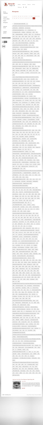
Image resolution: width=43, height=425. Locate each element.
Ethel (33, 147)
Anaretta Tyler (26, 53)
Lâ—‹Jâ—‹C (21, 232)
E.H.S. (24, 121)
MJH (19, 270)
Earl (39, 121)
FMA (39, 155)
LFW (13, 234)
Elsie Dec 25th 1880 (33, 138)
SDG (27, 317)
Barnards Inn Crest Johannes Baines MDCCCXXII (20, 66)
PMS (13, 294)
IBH (27, 200)
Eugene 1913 (38, 147)
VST (22, 355)
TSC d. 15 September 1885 (29, 347)
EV (23, 149)
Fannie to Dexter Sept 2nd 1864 (35, 153)
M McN (32, 247)
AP (13, 55)
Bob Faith (17, 70)
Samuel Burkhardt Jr (19, 315)
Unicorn (24, 349)
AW (22, 57)
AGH (30, 38)
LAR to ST (37, 230)
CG (31, 83)
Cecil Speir (38, 81)
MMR (20, 272)
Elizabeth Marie (31, 136)
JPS (36, 221)
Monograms (5, 22)
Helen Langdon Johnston (36, 189)
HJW (23, 196)
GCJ (36, 166)
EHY (28, 134)
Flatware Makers (6, 18)
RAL (24, 296)
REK (26, 298)
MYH (37, 279)
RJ (29, 302)
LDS (36, 232)
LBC (25, 232)
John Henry (14, 219)
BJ (30, 68)
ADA (19, 36)
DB (32, 104)
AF (38, 36)
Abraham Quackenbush (19, 34)
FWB (21, 164)
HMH (32, 196)
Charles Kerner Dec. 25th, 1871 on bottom (25, 85)
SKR (19, 321)
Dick (35, 108)
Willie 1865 (36, 368)
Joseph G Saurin (15, 221)
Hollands (14, 198)
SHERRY (22, 319)
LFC (39, 232)
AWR (17, 64)
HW (13, 200)
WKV (33, 370)
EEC (21, 132)
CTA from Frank (15, 102)
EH (19, 134)
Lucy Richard (18, 245)
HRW (32, 198)
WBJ (19, 364)
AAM (33, 32)
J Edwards (28, 204)
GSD (30, 179)
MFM (20, 266)
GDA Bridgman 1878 (16, 168)
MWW (28, 279)
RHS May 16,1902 (25, 302)
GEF (24, 168)
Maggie (36, 249)
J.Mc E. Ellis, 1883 (36, 206)
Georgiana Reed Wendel (27, 172)
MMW (24, 272)
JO (33, 217)
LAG (13, 230)
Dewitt (25, 108)
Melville (25, 262)
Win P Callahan (23, 370)
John (38, 217)
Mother (38, 272)
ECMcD (26, 125)
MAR (35, 251)
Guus (33, 179)
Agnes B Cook (38, 38)
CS (23, 100)
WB (16, 364)
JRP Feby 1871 (20, 223)
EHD (25, 134)
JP (25, 221)
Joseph (22, 219)
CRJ (39, 98)
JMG (21, 217)
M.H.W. (14, 249)
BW (13, 72)
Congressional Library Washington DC (34, 91)
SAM (13, 315)
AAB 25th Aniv (28, 32)
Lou (19, 240)
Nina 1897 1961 (18, 287)
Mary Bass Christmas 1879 (21, 255)
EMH (32, 140)
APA (16, 55)
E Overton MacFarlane (31, 119)
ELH (17, 136)
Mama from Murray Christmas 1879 (24, 251)
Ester (26, 147)
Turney (39, 347)
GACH (39, 164)
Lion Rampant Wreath (27, 236)
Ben (35, 66)
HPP (20, 198)
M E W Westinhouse (21, 247)
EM (19, 140)
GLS (39, 174)
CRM (13, 100)
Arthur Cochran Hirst (30, 55)
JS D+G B (37, 223)
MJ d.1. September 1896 (35, 268)
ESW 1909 (29, 147)
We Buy (33, 4)
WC (25, 364)
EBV (39, 123)
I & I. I (17, 200)
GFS (20, 174)
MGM (36, 266)
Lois (33, 238)
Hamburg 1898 (35, 181)
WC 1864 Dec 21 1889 (31, 364)
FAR (16, 155)
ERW (20, 147)
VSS (19, 355)
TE (26, 330)
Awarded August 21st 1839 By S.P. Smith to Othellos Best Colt (22, 59)
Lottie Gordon (15, 240)
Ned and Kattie (29, 285)
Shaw (13, 319)
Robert (28, 304)
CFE (28, 83)
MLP (38, 270)
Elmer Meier (24, 138)
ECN (30, 125)
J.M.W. (30, 206)
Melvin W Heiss (34, 262)
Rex (13, 302)
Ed (35, 125)
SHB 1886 (17, 319)
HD (24, 189)
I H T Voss (20, 200)
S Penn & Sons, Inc (29, 311)
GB (16, 166)
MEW (34, 264)
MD (13, 262)
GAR (13, 166)
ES (23, 147)
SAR (32, 315)
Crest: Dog (26, 98)
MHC (13, 268)
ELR (28, 138)
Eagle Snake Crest (35, 121)
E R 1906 (37, 119)
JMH (24, 217)
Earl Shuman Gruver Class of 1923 (18, 123)
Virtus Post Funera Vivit (25, 353)
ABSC (30, 34)
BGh (13, 68)
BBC (33, 66)
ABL (13, 34)
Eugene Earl (14, 149)
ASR (13, 57)
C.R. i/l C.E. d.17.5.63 (33, 72)
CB (25, 81)
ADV (29, 36)
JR (13, 223)
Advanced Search (5, 27)
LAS (13, 232)
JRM (15, 223)
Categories (5, 17)
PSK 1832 (33, 294)
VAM (29, 351)
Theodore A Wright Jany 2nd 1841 (22, 336)
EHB (22, 134)
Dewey (21, 108)
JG (24, 215)
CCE (34, 81)
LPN (38, 240)
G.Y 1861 (34, 164)
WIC (20, 368)
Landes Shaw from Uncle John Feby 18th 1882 (27, 230)
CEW (25, 83)
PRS (30, 294)
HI (13, 196)
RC (32, 296)
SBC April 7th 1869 (16, 317)
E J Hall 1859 (19, 119)
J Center (24, 204)
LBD (28, 232)
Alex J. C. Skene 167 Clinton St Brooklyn (22, 42)
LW (24, 245)
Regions (4, 20)
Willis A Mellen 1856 (16, 370)
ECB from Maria (18, 125)
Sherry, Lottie (27, 319)
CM (31, 89)
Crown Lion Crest (18, 100)
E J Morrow (24, 119)
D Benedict (32, 102)
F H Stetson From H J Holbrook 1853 (18, 151)
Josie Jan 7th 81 (21, 221)
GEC (21, 168)
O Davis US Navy (35, 287)
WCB (37, 364)
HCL (22, 189)
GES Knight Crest (15, 174)
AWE (13, 64)
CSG (36, 100)
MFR (23, 266)
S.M (33, 311)
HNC (38, 196)
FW (17, 164)
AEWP (36, 36)
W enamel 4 (32, 355)
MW (21, 279)
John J (19, 219)
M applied (35, 245)
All (33, 18)
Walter (14, 360)
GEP (38, 172)
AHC (19, 40)
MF (37, 264)
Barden (34, 64)
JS (34, 223)
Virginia (19, 353)
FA (30, 151)
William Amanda (30, 368)
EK (36, 134)
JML (27, 217)
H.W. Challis (23, 181)
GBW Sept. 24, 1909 (25, 166)
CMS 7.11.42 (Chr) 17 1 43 (17, 91)
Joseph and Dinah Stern (28, 219)
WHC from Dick (15, 368)
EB (33, 123)
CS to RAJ (26, 100)
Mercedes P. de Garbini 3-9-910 (17, 264)
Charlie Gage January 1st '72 (17, 87)
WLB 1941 (37, 370)
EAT (25, 123)
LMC (27, 238)
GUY (37, 179)
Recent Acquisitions (5, 12)
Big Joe (24, 68)
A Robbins (23, 32)
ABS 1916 (25, 34)
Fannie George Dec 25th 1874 (25, 153)
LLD (23, 238)
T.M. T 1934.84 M (15, 330)
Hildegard (16, 196)
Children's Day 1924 (26, 87)
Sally (38, 313)
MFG (16, 266)
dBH (35, 104)
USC (27, 349)
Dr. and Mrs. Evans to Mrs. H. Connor (32, 115)
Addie (26, 36)
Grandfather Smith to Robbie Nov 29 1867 (19, 179)
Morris (35, 272)
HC (19, 189)
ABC (36, 32)
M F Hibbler (27, 247)
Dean (38, 104)
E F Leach (14, 119)
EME (29, 140)
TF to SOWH (30, 330)
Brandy (30, 70)
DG (28, 108)
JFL (18, 215)
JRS (24, 223)
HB (16, 189)
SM (31, 321)
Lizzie (18, 238)
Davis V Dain (28, 104)
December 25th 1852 (16, 108)
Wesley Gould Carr (25, 366)
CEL (13, 83)
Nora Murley (24, 287)
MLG (31, 270)
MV (18, 279)
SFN (38, 317)
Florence (36, 155)
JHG (32, 215)
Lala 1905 (17, 230)
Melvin (29, 262)
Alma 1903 (14, 49)
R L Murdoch (15, 296)
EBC (36, 123)
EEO (24, 132)
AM (21, 49)
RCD (38, 296)
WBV (22, 364)
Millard (17, 268)
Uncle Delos (19, 349)
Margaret (14, 253)
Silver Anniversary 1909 (34, 319)
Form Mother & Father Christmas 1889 (28, 157)
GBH (19, 166)
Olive (28, 289)
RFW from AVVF (18, 302)
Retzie (34, 300)
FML (16, 157)
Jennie (37, 213)
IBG (24, 200)
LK (21, 238)
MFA (13, 266)
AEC (32, 36)
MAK (17, 251)
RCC (35, 296)
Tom (32, 345)
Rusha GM (14, 311)
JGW (29, 215)
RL (32, 302)
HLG (28, 196)
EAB (27, 121)
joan (36, 217)
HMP (35, 196)
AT (16, 57)
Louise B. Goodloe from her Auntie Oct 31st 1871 (28, 240)
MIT (27, 268)
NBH (13, 285)
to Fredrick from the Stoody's (17, 343)
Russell (18, 311)
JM (18, 217)
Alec (13, 42)
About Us (29, 4)
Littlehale (14, 238)
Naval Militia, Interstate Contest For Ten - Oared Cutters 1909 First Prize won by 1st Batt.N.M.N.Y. (27, 283)
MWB (24, 279)
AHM (23, 40)
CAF (39, 72)
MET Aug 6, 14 (29, 264)
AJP (25, 40)
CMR (37, 89)
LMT (30, 238)
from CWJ (14, 164)
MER (39, 262)
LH (16, 234)
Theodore (14, 336)
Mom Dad (27, 272)
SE (29, 317)
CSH (39, 100)
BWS (16, 72)
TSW (35, 347)
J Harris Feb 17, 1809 (16, 206)
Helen (30, 189)
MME (17, 272)
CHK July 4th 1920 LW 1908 (34, 87)
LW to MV (28, 245)
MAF (33, 249)
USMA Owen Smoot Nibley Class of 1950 (19, 351)
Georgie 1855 (34, 172)
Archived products (5, 32)
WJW (27, 370)
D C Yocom (37, 102)
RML (38, 302)
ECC (23, 125)
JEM (33, 213)
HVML (38, 198)
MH (39, 266)
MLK (34, 270)
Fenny (23, 155)
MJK (22, 270)
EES (26, 132)
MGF (32, 266)
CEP (16, 83)
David (24, 104)
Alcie (37, 40)
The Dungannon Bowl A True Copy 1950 (19, 332)
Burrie (37, 70)
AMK (32, 51)
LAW (16, 232)
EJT (33, 134)
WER (17, 366)
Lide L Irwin (20, 234)
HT (35, 198)
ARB (19, 55)
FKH (29, 155)
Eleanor (14, 136)
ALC (34, 40)
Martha (31, 253)
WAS (13, 364)
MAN (32, 251)
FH (26, 155)
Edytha (18, 132)
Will (25, 368)
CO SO (26, 91)
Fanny (14, 155)
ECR (33, 125)
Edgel (33, 130)
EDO (39, 130)
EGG (13, 134)
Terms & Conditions (38, 394)
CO (22, 91)
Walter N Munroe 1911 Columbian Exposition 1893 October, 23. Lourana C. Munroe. (25, 362)
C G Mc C (22, 72)
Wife (23, 368)
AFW (27, 38)
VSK (16, 355)
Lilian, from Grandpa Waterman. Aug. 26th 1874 (31, 234)
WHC (36, 366)
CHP (13, 89)
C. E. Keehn (27, 72)
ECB (13, 125)
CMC (34, 89)
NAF (18, 281)
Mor (31, 272)
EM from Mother (24, 140)
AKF (28, 40)
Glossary (33, 394)
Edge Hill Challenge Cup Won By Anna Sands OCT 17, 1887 (22, 130)
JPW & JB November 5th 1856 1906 (19, 23)
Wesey (20, 366)
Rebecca (17, 298)
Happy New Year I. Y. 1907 (27, 183)
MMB (14, 272)
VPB (38, 353)
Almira (19, 49)
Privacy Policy (29, 394)
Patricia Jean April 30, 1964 (36, 289)
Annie (35, 53)
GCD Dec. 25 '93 (31, 166)
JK (37, 215)
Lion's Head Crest (34, 236)
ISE (28, 202)
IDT (30, 200)
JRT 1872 (28, 223)
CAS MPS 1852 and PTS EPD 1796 (18, 81)
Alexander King (32, 42)
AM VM (25, 49)
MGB (26, 266)
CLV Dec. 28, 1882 (26, 89)
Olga (24, 289)
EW (25, 149)
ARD (22, 55)
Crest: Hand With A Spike (33, 98)
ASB (38, 55)
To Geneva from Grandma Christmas (28, 343)
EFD (32, 132)
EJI (31, 134)
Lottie (36, 238)
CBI (31, 81)
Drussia (34, 117)
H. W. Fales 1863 (17, 181)
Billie (27, 68)
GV (39, 179)
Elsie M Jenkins (15, 140)
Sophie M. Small (36, 321)
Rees (20, 298)
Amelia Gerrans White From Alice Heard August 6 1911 (21, 51)
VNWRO (34, 353)
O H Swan (14, 289)
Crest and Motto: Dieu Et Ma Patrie (18, 98)
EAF (30, 121)
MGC (29, 266)
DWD (37, 117)
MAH (13, 251)
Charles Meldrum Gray (36, 85)
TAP (23, 330)
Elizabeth (26, 136)
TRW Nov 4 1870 (21, 347)
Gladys (36, 174)
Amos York (14, 53)
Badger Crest (26, 64)
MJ (29, 268)
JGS (26, 215)
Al (31, 40)
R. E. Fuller (20, 296)
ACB (13, 36)
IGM (33, 200)
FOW (36, 157)
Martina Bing (35, 253)
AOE (38, 53)
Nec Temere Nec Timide (19, 285)
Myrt (13, 281)
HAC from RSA (29, 181)
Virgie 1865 (14, 353)
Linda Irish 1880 (15, 236)
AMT (18, 53)
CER (19, 83)
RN (18, 304)
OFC (21, 289)
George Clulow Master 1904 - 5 (17, 172)
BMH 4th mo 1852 (35, 68)
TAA (20, 330)
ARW (35, 55)
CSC (33, 100)
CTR (20, 102)
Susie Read (36, 328)
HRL (29, 198)
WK (30, 370)
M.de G (36, 247)
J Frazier (33, 204)
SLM (29, 321)
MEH (19, 262)
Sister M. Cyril (15, 321)
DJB (38, 108)
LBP (31, 232)
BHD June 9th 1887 (19, 68)
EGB (38, 132)
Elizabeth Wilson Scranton (17, 138)
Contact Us (24, 4)
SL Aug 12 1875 (24, 321)
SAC (39, 311)
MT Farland (14, 279)
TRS (16, 347)
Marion (21, 253)
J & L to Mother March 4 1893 (17, 204)
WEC (13, 366)
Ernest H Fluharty (15, 147)
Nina (13, 287)
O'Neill (18, 289)
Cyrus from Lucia (24, 102)
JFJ (16, 215)
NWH (28, 287)
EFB (29, 132)
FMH (13, 157)
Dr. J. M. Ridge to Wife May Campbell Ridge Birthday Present (22, 117)
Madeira (29, 249)
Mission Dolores (22, 268)
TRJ (13, 347)
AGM (33, 38)
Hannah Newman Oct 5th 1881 (17, 183)
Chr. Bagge (17, 89)
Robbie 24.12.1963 (23, 304)
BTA (33, 70)
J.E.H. (27, 206)
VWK (25, 355)
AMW (22, 53)
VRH (13, 355)
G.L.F (31, 164)
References (20, 7)
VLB (31, 353)
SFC (35, 317)
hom (17, 198)
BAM (30, 64)
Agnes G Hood (15, 40)
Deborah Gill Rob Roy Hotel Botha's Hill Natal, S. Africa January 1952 (23, 106)
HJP (20, 196)
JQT (39, 221)
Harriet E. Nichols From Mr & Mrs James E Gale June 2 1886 (22, 187)
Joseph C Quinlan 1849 (36, 219)
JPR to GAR (32, 221)
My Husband (32, 279)
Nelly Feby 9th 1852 (36, 285)
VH (34, 351)
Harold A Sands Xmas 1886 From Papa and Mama (20, 185)
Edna (36, 130)
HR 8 (26, 198)
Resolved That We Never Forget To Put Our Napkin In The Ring (22, 300)
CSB (30, 100)
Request (19, 4)
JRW (32, 223)
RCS (13, 298)
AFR (24, 38)
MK (25, 270)
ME (16, 262)
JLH (16, 217)
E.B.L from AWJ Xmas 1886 (17, 121)
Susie (32, 328)
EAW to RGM (29, 123)
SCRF (21, 317)
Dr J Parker (24, 115)
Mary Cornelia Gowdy (30, 255)
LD (33, 232)
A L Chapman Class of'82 (16, 32)
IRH (25, 202)
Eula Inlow (19, 149)
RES (29, 298)
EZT (28, 149)
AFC (21, 38)
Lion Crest (20, 236)
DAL (13, 104)
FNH (19, 157)
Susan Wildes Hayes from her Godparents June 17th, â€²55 (21, 328)
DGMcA (31, 108)
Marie (18, 253)
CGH (34, 83)
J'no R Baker (22, 206)
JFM (21, 215)
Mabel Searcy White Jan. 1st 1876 (22, 249)
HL (25, 196)
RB (26, 296)
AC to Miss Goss (37, 34)
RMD (35, 302)
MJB (13, 270)
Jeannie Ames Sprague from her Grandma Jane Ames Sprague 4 (22, 213)
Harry (33, 187)
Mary (39, 253)
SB (34, 315)
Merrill (25, 264)
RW (21, 311)
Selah (32, 317)
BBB (30, 66)
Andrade (31, 53)
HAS (36, 187)
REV (37, 300)
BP (27, 70)
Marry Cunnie (26, 253)
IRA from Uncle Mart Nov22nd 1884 (18, 202)
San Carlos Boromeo (27, 315)
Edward (14, 132)
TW (13, 349)
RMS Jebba (14, 304)
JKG (13, 217)
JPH (28, 221)
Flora (32, 155)
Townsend (36, 345)
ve (32, 351)
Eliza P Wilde (22, 136)
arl (24, 55)
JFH (13, 215)
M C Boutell (14, 247)
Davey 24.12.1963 (18, 104)
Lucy (13, 245)
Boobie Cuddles (23, 70)
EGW (16, 134)
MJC (16, 270)
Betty (39, 66)
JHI (35, 215)
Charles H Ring (15, 85)
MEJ (22, 262)
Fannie (33, 151)
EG (35, 132)
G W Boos (26, 164)
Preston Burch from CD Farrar (23, 294)
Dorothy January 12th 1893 (17, 115)
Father (20, 155)
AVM (19, 57)
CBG (28, 81)
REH (23, 298)
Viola (38, 351)
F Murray (26, 151)
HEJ (27, 189)
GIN (23, 174)
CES (22, 83)
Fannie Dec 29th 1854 (16, 153)
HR (23, 198)
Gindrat (26, 174)
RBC (29, 296)
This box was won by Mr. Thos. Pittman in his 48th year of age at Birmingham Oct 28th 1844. (26, 338)
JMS (30, 217)
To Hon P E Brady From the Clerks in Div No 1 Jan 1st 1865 (22, 345)
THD (34, 330)
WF (30, 366)
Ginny (30, 174)
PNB (16, 294)
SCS (24, 317)
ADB (23, 36)
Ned (25, 285)
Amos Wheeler (36, 51)
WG (33, 366)
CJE (21, 89)
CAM (13, 74)
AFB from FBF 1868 (16, 38)
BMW (14, 70)
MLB (28, 270)
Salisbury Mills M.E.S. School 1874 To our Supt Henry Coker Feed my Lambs (24, 313)
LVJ (22, 245)
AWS (20, 64)
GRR (27, 179)
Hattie (14, 189)
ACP (16, 36)
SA (36, 311)
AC (32, 34)
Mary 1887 (14, 255)
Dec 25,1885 (37, 106)
